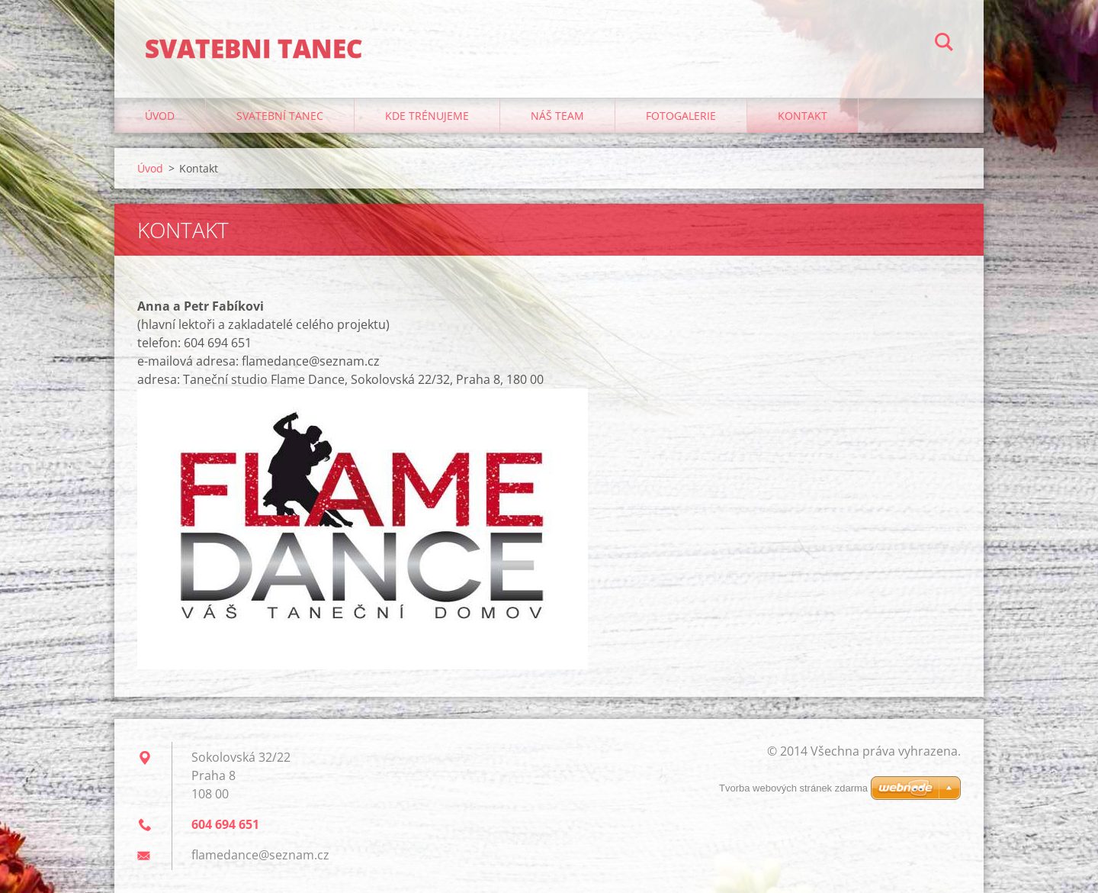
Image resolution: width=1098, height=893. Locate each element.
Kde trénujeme (427, 115)
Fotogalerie (681, 115)
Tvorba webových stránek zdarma (793, 788)
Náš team (557, 115)
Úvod (160, 115)
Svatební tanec (279, 115)
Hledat (944, 44)
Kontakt (802, 115)
